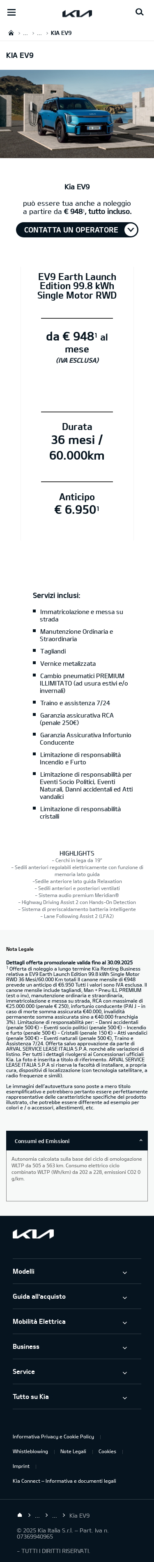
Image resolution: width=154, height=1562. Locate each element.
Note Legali (73, 1451)
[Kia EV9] (77, 153)
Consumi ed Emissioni (42, 1141)
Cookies (107, 1451)
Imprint (21, 1466)
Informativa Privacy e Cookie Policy (53, 1436)
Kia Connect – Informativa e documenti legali (64, 1481)
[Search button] (140, 12)
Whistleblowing (30, 1451)
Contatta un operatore (71, 229)
